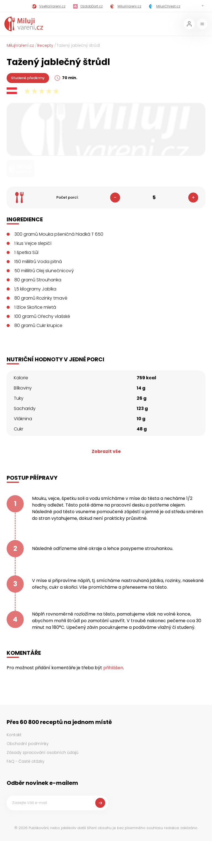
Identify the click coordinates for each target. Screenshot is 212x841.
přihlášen (113, 668)
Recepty (45, 45)
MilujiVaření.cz (20, 45)
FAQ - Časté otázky (25, 761)
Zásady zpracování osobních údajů (42, 752)
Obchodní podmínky (28, 743)
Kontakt (14, 735)
